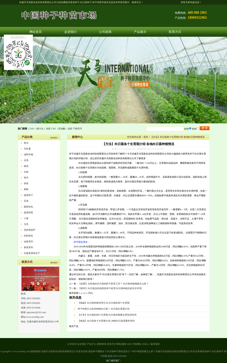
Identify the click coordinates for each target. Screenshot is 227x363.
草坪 (26, 177)
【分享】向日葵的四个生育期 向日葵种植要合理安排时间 (107, 314)
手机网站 (136, 344)
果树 (26, 189)
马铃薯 (27, 148)
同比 (90, 293)
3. (87, 293)
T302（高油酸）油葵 (61, 128)
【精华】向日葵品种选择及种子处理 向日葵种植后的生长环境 (110, 288)
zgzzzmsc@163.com (36, 312)
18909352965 (197, 18)
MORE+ (54, 137)
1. (80, 293)
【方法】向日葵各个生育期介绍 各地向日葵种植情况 (178, 137)
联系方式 (175, 31)
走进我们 (70, 31)
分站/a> (146, 344)
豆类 (26, 160)
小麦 (26, 218)
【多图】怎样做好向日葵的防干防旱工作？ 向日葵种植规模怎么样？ (113, 283)
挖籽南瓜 (28, 235)
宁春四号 (77, 128)
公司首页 (72, 344)
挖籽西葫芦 (29, 230)
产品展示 (140, 31)
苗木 (26, 143)
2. (82, 293)
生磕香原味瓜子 (32, 253)
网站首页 (35, 31)
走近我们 (82, 344)
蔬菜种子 (28, 195)
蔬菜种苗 (28, 212)
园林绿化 (28, 206)
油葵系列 (28, 241)
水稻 (26, 172)
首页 (145, 137)
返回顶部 (155, 344)
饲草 (26, 183)
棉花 (26, 166)
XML (129, 344)
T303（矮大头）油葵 (40, 128)
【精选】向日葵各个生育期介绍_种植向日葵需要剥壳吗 (106, 320)
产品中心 (91, 344)
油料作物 (28, 154)
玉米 (26, 224)
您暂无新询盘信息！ (191, 2)
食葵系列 (28, 247)
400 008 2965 (197, 13)
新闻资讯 (101, 344)
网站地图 (121, 344)
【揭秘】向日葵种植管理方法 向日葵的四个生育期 (103, 303)
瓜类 (26, 201)
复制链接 (35, 351)
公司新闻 (105, 31)
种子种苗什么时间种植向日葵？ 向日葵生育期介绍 (103, 308)
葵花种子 (75, 2)
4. (84, 293)
